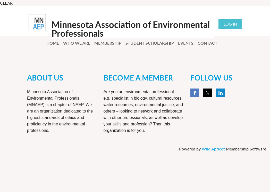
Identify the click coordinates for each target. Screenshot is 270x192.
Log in (230, 23)
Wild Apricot (213, 148)
